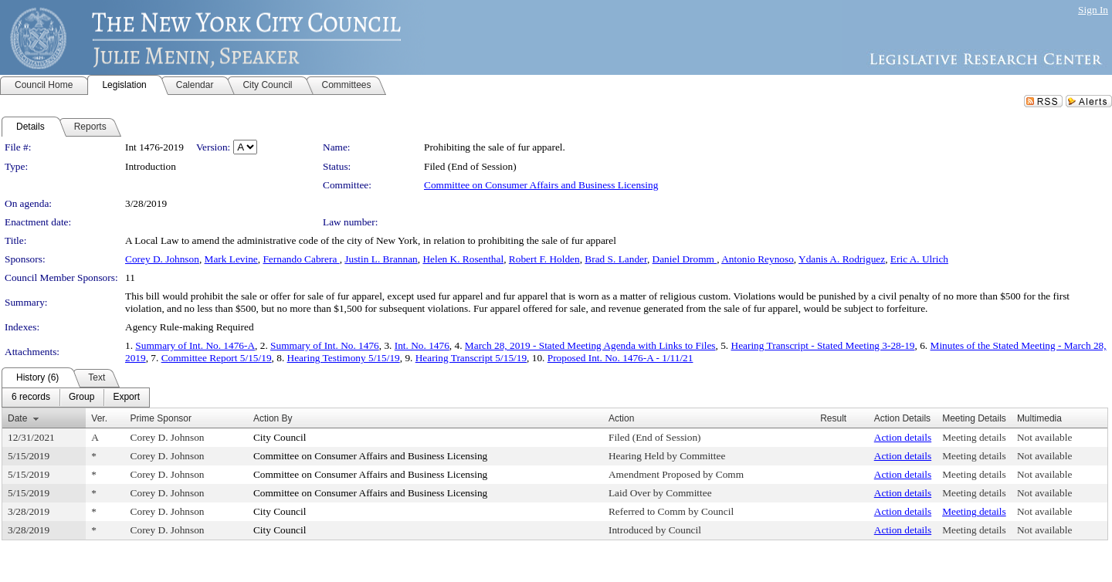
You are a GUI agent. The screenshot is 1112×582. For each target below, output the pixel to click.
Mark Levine (231, 259)
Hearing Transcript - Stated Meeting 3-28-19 (823, 345)
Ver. (99, 418)
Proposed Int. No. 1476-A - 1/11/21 (620, 358)
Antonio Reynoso (757, 259)
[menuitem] (30, 397)
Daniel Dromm (685, 259)
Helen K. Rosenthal (462, 259)
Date (17, 418)
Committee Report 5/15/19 (216, 358)
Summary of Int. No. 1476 (324, 345)
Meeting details (974, 437)
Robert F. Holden (544, 259)
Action (621, 418)
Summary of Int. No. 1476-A (195, 345)
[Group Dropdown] (81, 397)
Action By (273, 418)
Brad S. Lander (616, 259)
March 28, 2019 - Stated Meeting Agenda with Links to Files (590, 345)
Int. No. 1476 (422, 345)
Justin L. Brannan (380, 259)
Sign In (1093, 9)
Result (833, 418)
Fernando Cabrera (301, 259)
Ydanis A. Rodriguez (841, 259)
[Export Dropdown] (126, 397)
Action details (902, 437)
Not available (1044, 437)
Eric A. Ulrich (919, 259)
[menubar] (76, 397)
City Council (280, 437)
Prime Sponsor (161, 418)
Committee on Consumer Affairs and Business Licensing (541, 185)
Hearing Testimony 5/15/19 (343, 358)
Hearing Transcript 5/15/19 (471, 358)
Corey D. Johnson (162, 259)
